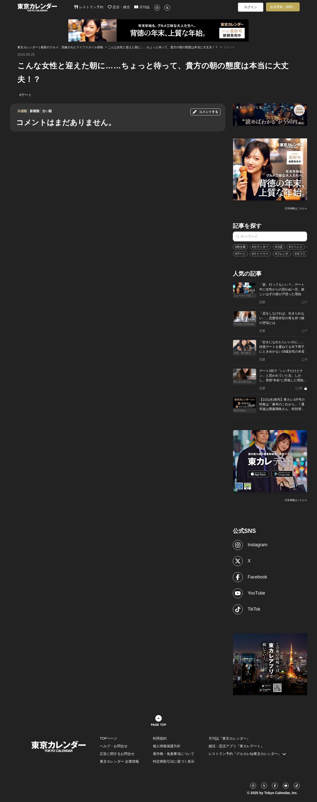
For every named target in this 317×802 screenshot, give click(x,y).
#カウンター (260, 247)
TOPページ (108, 738)
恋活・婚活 (119, 7)
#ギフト (300, 254)
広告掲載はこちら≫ (296, 208)
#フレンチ (282, 254)
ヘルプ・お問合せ (114, 746)
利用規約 (160, 738)
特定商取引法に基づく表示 (173, 761)
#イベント (296, 247)
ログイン (250, 7)
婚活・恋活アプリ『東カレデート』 (236, 746)
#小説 (279, 247)
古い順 (47, 111)
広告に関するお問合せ (117, 753)
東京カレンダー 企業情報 (119, 761)
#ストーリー (260, 254)
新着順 (34, 111)
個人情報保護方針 (167, 746)
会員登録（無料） (283, 7)
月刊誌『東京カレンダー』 (229, 738)
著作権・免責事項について (173, 753)
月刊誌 (142, 7)
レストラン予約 (89, 7)
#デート (240, 254)
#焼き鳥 (240, 247)
